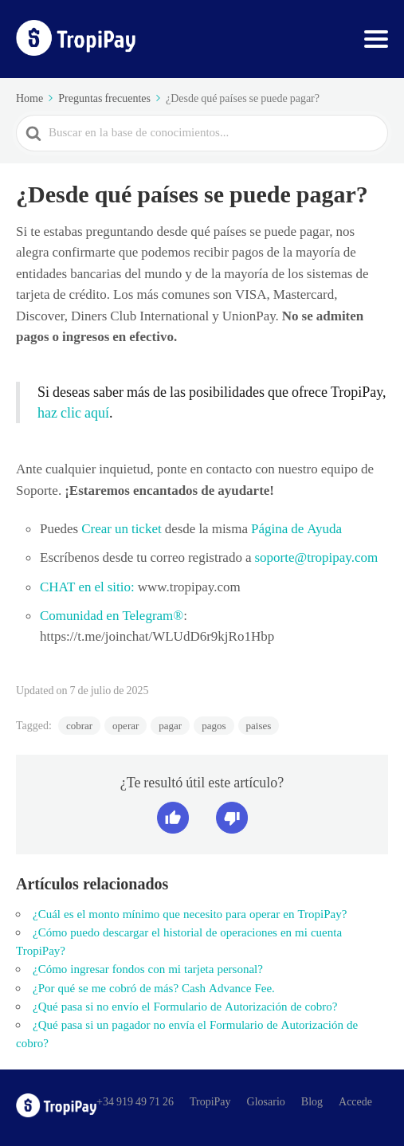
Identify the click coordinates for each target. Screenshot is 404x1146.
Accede (355, 1101)
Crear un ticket (120, 528)
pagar (170, 726)
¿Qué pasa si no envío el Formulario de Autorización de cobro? (185, 1006)
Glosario (266, 1101)
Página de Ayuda (295, 528)
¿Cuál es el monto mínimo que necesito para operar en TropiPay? (190, 914)
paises (259, 726)
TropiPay (210, 1101)
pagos (214, 726)
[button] (173, 817)
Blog (312, 1101)
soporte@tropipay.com (316, 557)
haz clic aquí (73, 412)
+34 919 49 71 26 (135, 1101)
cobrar (79, 726)
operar (125, 726)
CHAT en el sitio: (87, 587)
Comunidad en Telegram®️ (111, 615)
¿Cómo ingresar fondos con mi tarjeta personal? (148, 969)
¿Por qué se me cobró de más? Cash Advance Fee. (154, 988)
